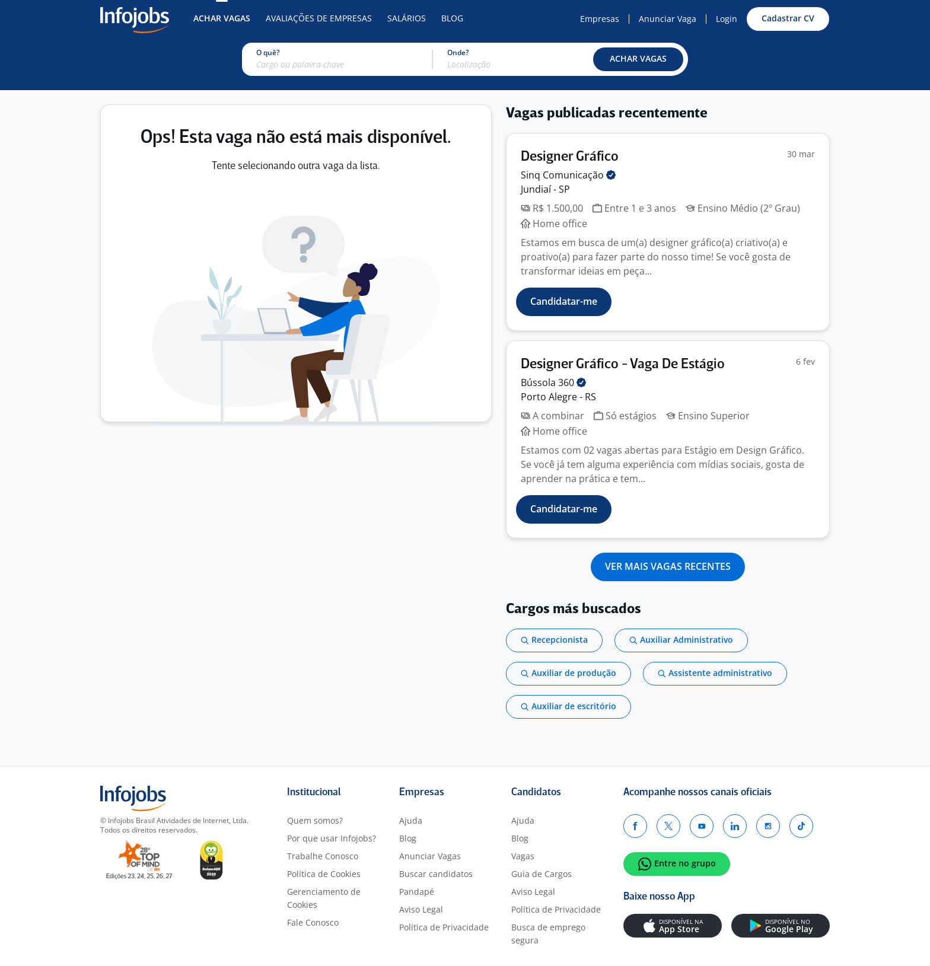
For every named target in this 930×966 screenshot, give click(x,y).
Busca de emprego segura (548, 934)
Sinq (568, 174)
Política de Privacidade (444, 927)
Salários (406, 18)
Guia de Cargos (541, 873)
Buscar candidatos (436, 873)
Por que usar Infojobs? (331, 838)
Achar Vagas (221, 18)
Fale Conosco (313, 922)
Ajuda (410, 820)
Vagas (522, 856)
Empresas (599, 18)
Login (726, 18)
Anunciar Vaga (667, 18)
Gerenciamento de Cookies (324, 898)
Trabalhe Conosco (322, 856)
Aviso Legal (421, 909)
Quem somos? (315, 820)
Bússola (553, 382)
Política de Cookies (324, 873)
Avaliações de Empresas (319, 18)
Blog (452, 18)
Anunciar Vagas (430, 856)
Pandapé (416, 891)
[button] (638, 59)
